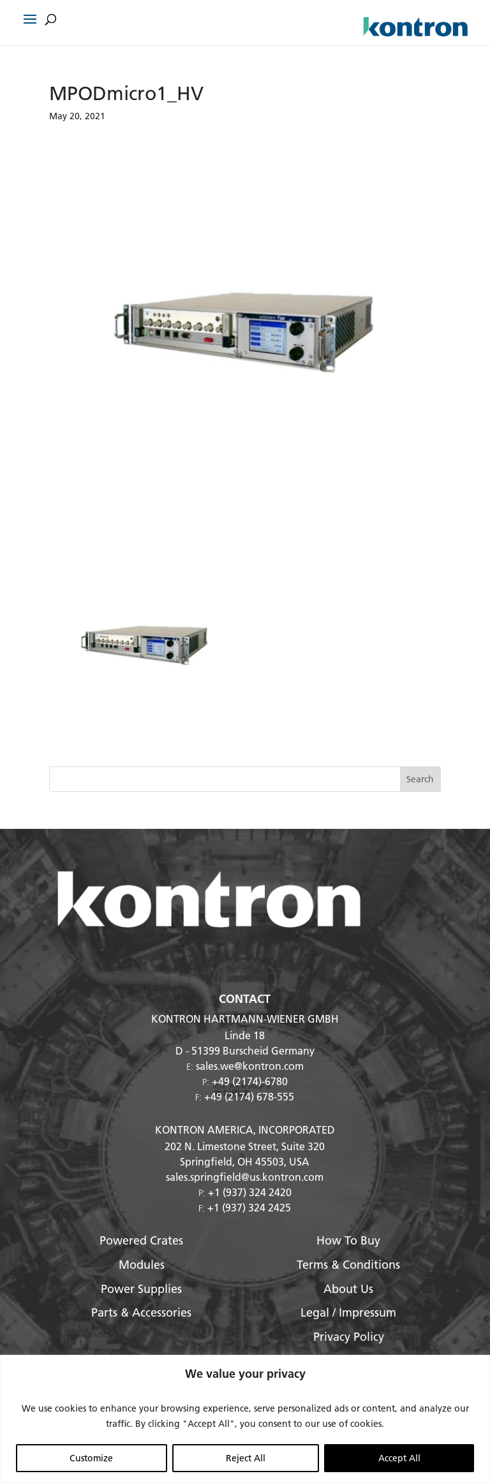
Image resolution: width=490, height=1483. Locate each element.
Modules (142, 1264)
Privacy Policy (348, 1336)
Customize (91, 1458)
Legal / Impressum (348, 1312)
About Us (348, 1289)
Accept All (399, 1458)
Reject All (245, 1458)
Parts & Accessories (141, 1312)
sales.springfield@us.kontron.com (244, 1176)
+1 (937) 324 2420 (250, 1192)
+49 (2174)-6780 (250, 1081)
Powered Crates (141, 1240)
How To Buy (348, 1240)
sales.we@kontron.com (250, 1065)
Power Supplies (141, 1289)
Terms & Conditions (348, 1264)
